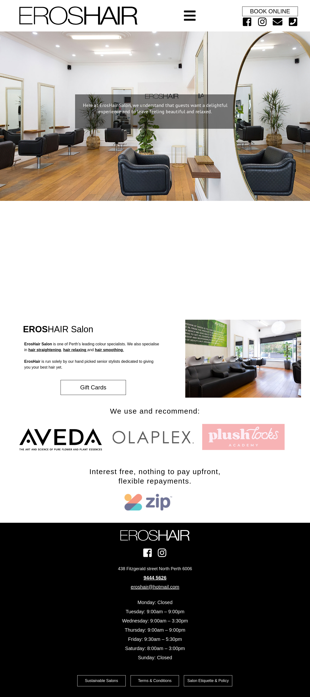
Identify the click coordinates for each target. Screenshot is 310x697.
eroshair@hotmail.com (155, 587)
